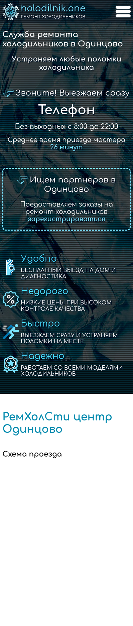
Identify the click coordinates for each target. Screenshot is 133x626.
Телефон (66, 110)
